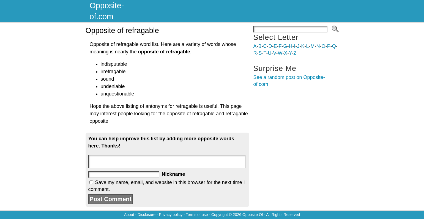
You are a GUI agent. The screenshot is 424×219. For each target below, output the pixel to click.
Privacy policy (171, 214)
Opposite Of (252, 214)
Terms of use (197, 214)
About (129, 214)
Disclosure (146, 214)
